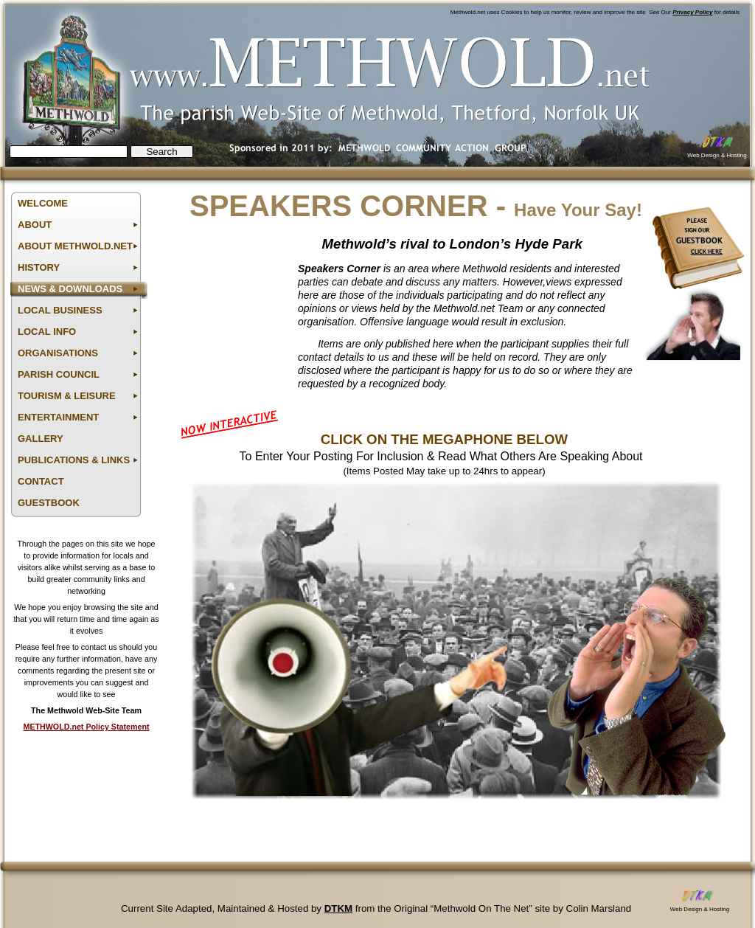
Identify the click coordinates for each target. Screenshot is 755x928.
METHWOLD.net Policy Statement (86, 726)
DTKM (338, 908)
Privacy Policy (692, 12)
